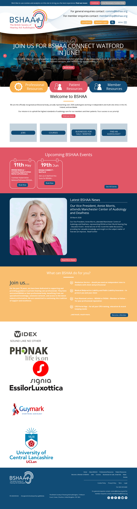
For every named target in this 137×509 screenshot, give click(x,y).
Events (125, 477)
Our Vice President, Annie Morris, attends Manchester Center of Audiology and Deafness (98, 219)
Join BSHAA (86, 22)
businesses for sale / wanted (84, 142)
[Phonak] (68, 354)
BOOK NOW (68, 67)
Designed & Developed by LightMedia (32, 496)
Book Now (22, 192)
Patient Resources (121, 472)
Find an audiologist (113, 139)
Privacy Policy (112, 483)
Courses (98, 474)
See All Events (111, 187)
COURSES (53, 142)
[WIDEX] (68, 336)
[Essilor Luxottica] (68, 388)
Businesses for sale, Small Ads (112, 474)
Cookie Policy (102, 483)
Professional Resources (106, 472)
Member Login (101, 22)
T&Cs (120, 483)
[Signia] (68, 373)
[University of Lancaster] (68, 445)
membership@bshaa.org (113, 16)
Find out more (81, 3)
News (124, 474)
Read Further (92, 241)
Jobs (23, 139)
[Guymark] (68, 409)
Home (85, 472)
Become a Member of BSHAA (80, 474)
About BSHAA (93, 472)
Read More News (68, 260)
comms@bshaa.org (116, 11)
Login (125, 483)
